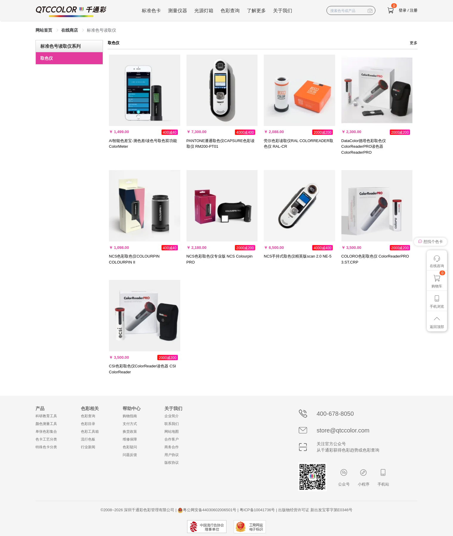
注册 (413, 10)
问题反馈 (130, 455)
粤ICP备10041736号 (257, 510)
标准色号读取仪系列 (60, 46)
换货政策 (130, 431)
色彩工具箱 (90, 431)
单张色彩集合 (46, 431)
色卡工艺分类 (46, 439)
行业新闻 (88, 447)
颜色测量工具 (46, 424)
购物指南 (130, 416)
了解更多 (256, 10)
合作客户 (171, 439)
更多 (413, 43)
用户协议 (171, 455)
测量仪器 (177, 10)
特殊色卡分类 (46, 447)
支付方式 (130, 424)
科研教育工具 (46, 416)
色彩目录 (88, 424)
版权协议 (171, 462)
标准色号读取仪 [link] (101, 30)
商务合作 (171, 447)
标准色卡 (151, 10)
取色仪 (46, 58)
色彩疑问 (130, 447)
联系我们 (171, 424)
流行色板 (88, 439)
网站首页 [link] (44, 30)
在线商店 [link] (70, 30)
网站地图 (171, 431)
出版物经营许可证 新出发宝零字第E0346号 (315, 510)
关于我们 (282, 10)
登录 (402, 10)
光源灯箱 (203, 10)
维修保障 (130, 439)
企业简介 (171, 416)
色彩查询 (230, 10)
